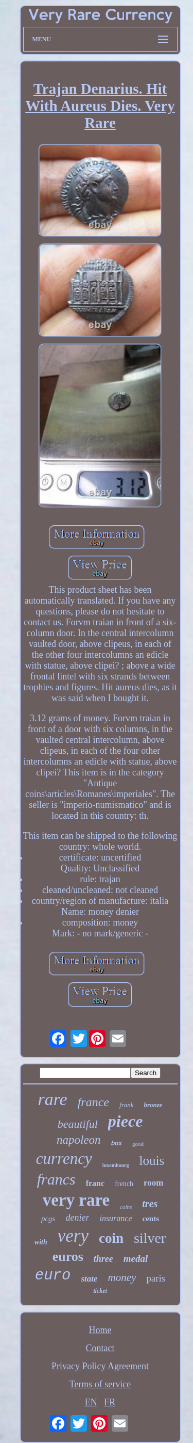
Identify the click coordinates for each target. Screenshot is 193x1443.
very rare (76, 1200)
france (93, 1102)
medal (136, 1258)
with (40, 1242)
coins (126, 1207)
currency (64, 1158)
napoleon (79, 1139)
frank (126, 1105)
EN (91, 1402)
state (89, 1279)
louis (152, 1161)
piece (125, 1121)
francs (56, 1179)
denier (77, 1217)
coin (111, 1238)
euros (67, 1256)
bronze (153, 1105)
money (122, 1277)
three (103, 1259)
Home (100, 1330)
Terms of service (100, 1384)
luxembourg (115, 1165)
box (116, 1143)
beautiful (78, 1123)
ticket (100, 1290)
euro (53, 1275)
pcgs (48, 1218)
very (73, 1236)
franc (95, 1183)
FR (109, 1402)
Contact (100, 1348)
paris (155, 1278)
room (153, 1183)
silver (150, 1238)
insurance (115, 1218)
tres (149, 1203)
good (138, 1144)
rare (52, 1099)
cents (151, 1218)
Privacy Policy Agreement (100, 1366)
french (124, 1184)
